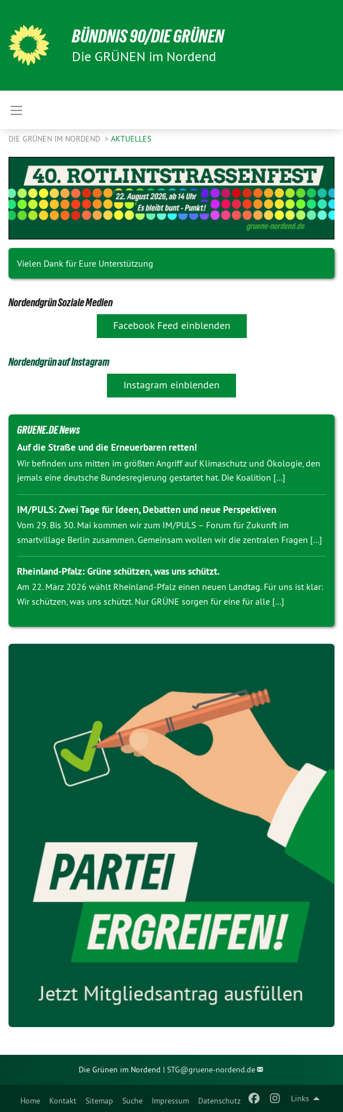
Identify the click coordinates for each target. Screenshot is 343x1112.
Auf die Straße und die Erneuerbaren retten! (107, 447)
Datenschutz (219, 1101)
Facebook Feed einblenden (171, 325)
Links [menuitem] (300, 1098)
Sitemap (99, 1101)
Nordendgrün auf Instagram (58, 362)
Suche (132, 1101)
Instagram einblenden (171, 384)
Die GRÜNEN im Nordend (55, 139)
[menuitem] (30, 1098)
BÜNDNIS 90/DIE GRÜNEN (148, 36)
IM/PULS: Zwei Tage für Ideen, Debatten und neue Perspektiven (146, 509)
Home (30, 1101)
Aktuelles (131, 139)
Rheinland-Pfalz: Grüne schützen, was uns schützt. (118, 571)
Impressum (170, 1101)
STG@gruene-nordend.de (211, 1069)
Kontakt (62, 1101)
